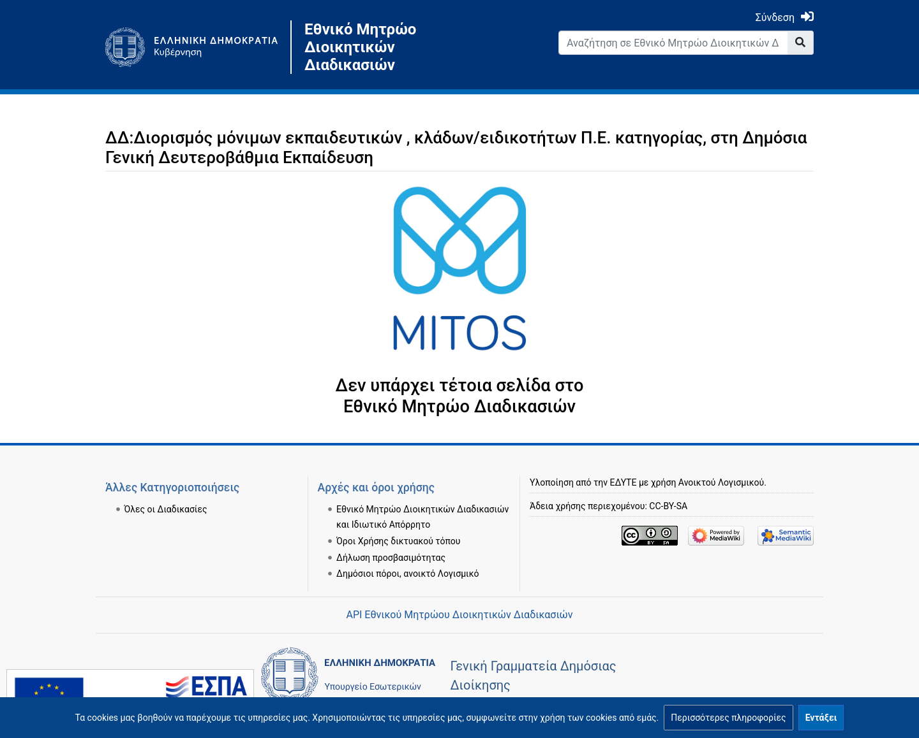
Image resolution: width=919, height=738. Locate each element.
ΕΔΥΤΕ (623, 482)
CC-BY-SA (668, 506)
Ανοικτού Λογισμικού (721, 482)
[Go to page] (801, 43)
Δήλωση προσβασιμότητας (390, 558)
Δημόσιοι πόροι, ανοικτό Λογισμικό (407, 573)
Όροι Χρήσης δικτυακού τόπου (398, 541)
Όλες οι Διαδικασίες (165, 509)
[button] (728, 717)
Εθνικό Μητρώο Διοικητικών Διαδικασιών (360, 47)
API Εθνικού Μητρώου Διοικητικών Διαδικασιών (459, 615)
